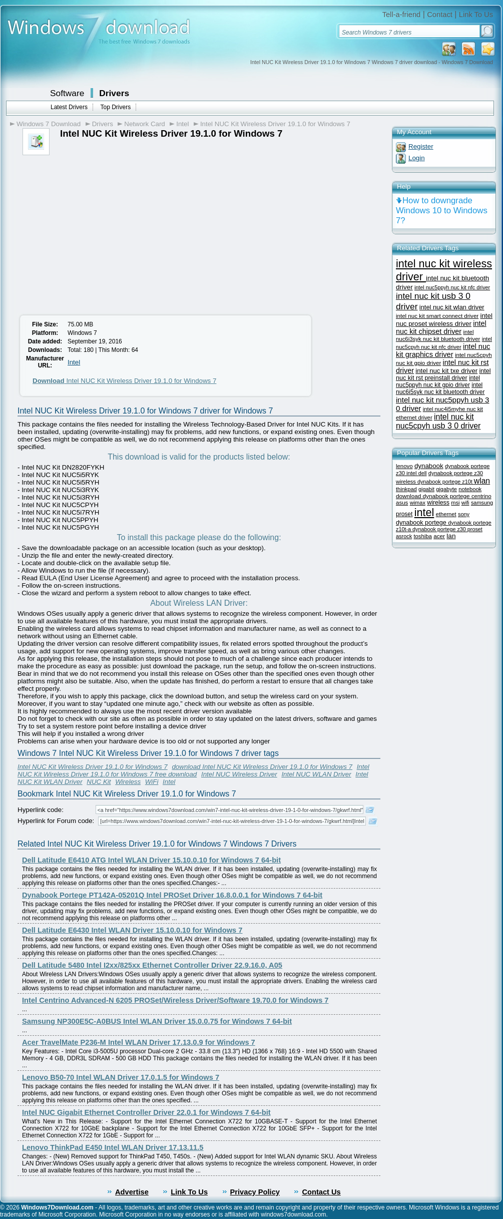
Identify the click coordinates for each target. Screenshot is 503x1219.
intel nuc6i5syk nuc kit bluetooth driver (440, 388)
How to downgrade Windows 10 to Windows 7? (441, 210)
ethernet (446, 514)
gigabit (426, 489)
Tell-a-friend (401, 15)
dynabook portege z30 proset (447, 529)
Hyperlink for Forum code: (56, 821)
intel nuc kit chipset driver (441, 327)
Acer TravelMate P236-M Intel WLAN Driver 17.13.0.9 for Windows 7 (138, 1042)
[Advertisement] (99, 230)
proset (404, 514)
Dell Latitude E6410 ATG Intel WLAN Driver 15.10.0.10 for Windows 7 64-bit (151, 860)
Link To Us (476, 15)
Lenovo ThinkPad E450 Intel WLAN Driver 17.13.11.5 (112, 1147)
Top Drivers (115, 107)
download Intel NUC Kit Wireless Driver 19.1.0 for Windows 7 (262, 766)
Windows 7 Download (49, 124)
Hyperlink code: (41, 810)
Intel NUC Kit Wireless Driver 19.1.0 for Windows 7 (275, 124)
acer (439, 536)
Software (67, 93)
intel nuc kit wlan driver (451, 307)
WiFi (152, 781)
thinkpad (406, 489)
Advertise (132, 1192)
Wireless (128, 781)
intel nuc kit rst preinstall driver (443, 374)
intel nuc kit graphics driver (443, 350)
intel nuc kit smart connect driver (437, 316)
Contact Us (321, 1192)
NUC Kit (99, 781)
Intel (182, 124)
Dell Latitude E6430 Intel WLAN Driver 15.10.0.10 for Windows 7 (132, 930)
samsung (482, 503)
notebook (469, 489)
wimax (417, 503)
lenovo (404, 466)
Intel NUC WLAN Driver (316, 774)
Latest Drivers (69, 107)
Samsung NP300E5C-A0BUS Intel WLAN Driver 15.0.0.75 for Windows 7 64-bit (157, 1021)
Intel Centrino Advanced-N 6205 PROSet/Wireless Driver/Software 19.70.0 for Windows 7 (175, 1000)
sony (463, 514)
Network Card (144, 124)
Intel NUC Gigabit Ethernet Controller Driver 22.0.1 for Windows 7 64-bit (146, 1112)
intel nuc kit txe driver (446, 370)
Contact (439, 15)
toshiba (422, 536)
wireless (438, 502)
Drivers (114, 93)
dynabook (428, 466)
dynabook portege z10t (445, 482)
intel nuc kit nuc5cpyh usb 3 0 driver (438, 421)
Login (416, 158)
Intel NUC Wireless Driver (239, 774)
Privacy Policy (255, 1192)
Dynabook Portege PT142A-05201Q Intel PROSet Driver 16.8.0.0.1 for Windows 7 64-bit (172, 895)
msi (455, 503)
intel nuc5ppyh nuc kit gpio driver (438, 381)
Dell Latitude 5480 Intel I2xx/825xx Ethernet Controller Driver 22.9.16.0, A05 (152, 965)
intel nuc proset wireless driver (444, 319)
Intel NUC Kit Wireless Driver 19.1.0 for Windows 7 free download (193, 770)
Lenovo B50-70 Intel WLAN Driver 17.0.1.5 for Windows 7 (120, 1077)
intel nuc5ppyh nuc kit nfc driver (452, 287)
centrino (481, 496)
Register (420, 146)
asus (402, 503)
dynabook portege (422, 522)
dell (422, 473)
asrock (404, 536)
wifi (465, 503)
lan (450, 536)
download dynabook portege (433, 496)
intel (424, 512)
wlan (482, 481)
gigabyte (446, 489)
